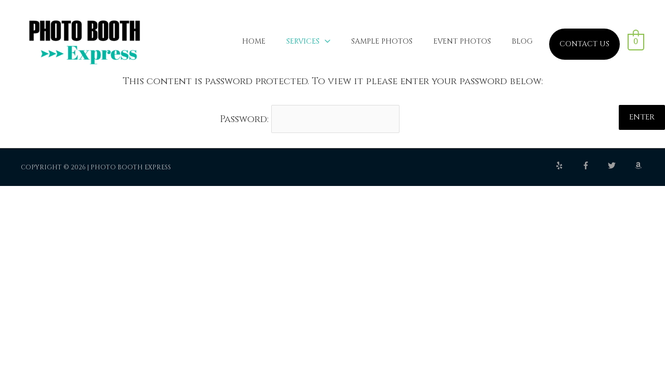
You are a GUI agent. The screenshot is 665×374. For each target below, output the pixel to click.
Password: (310, 119)
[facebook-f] (594, 165)
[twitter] (620, 165)
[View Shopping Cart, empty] (636, 41)
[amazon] (639, 165)
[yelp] (567, 165)
